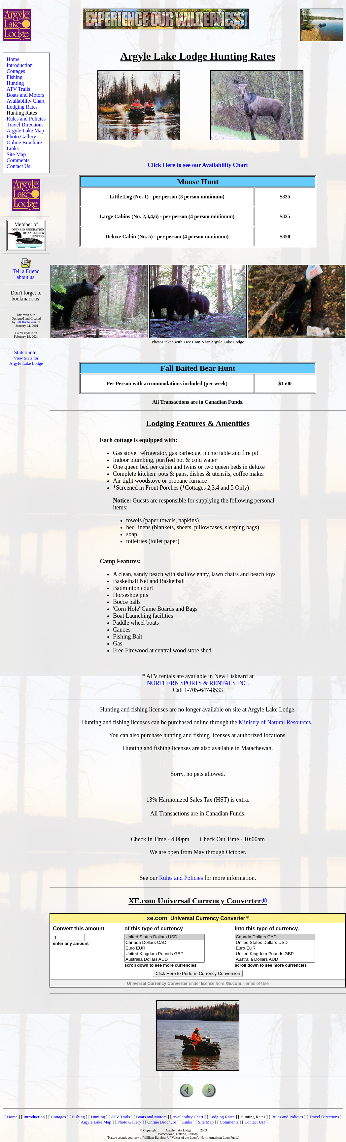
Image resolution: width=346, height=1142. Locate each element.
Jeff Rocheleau (26, 322)
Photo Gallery (21, 136)
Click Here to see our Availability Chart (198, 165)
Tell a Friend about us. (26, 272)
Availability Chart (26, 101)
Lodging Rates (22, 107)
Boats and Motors (25, 95)
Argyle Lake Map (25, 130)
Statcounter (26, 352)
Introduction (20, 65)
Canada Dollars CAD (164, 943)
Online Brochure (24, 142)
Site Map (16, 154)
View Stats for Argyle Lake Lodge (26, 361)
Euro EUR (164, 948)
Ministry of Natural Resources (275, 722)
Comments (18, 160)
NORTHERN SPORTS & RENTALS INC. (198, 683)
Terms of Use (256, 983)
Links (12, 148)
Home (13, 59)
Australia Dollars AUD (164, 959)
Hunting (15, 83)
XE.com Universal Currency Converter (194, 900)
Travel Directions (25, 124)
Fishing (14, 77)
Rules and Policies (26, 118)
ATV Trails (18, 89)
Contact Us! (19, 166)
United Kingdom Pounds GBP (164, 954)
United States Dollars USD (164, 937)
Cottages (16, 71)
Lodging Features (175, 423)
